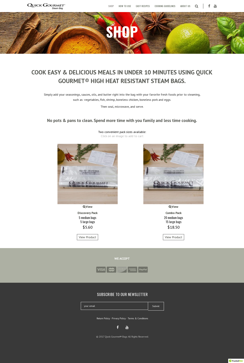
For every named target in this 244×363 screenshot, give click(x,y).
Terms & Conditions (138, 318)
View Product (87, 237)
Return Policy (103, 318)
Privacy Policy (119, 318)
